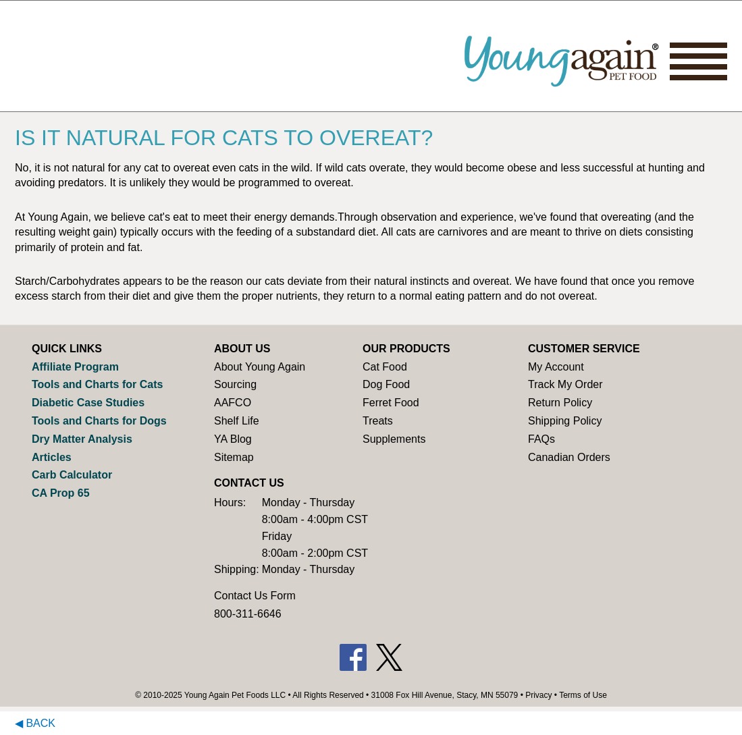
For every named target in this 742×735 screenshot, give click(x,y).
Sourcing (235, 384)
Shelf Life (236, 421)
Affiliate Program (75, 367)
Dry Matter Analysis (82, 439)
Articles (52, 457)
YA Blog (233, 439)
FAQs (541, 439)
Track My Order (565, 384)
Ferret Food (391, 402)
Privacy (538, 695)
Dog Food (386, 384)
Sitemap (234, 457)
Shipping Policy (565, 421)
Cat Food (385, 367)
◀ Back (35, 723)
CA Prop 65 (61, 493)
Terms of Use (583, 695)
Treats (378, 421)
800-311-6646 (248, 614)
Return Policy (560, 402)
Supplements (394, 439)
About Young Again (259, 367)
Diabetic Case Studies (88, 402)
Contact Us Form (255, 595)
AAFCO (232, 402)
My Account (556, 367)
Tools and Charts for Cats (97, 384)
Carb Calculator (72, 475)
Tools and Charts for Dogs (99, 421)
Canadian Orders (569, 457)
